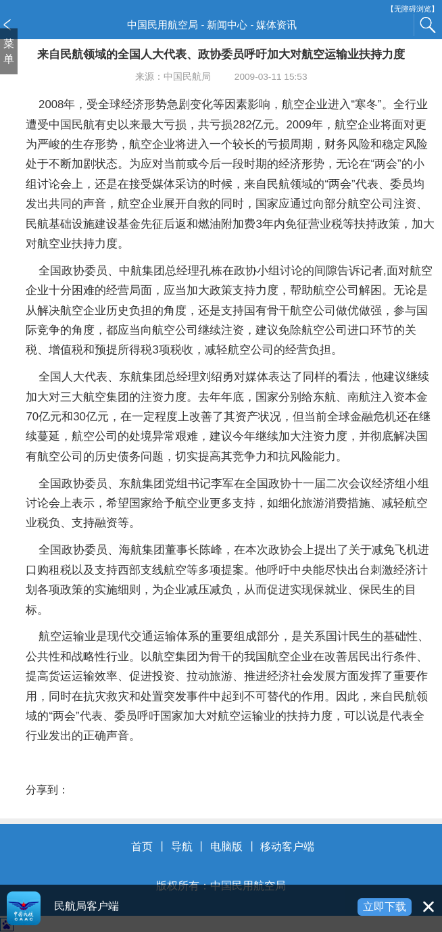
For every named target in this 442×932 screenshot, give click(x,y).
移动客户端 (287, 846)
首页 (142, 846)
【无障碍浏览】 (413, 9)
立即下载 (384, 906)
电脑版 (226, 846)
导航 (182, 846)
